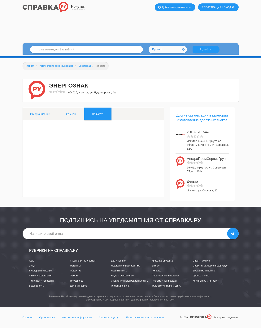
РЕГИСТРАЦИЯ (212, 7)
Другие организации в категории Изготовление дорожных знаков (202, 119)
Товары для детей (120, 287)
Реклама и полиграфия (164, 282)
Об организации (40, 115)
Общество (75, 272)
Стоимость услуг (109, 319)
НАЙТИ (207, 50)
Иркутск (78, 7)
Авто (31, 262)
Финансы (157, 272)
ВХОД (229, 7)
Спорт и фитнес (201, 262)
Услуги (32, 267)
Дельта (192, 183)
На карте (97, 115)
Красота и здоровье (162, 262)
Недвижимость (119, 272)
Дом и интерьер (78, 287)
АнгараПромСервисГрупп (207, 160)
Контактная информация (77, 319)
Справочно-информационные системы (131, 282)
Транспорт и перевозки (41, 282)
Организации (47, 319)
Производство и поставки (165, 277)
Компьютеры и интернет (206, 282)
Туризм (74, 277)
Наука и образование (122, 277)
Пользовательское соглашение (145, 319)
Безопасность (36, 287)
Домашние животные (204, 272)
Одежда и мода (201, 277)
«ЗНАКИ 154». (198, 134)
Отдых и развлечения (40, 277)
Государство (76, 282)
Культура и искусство (40, 272)
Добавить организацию (174, 7)
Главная (28, 319)
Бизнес (155, 267)
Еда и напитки (118, 262)
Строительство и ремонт (83, 262)
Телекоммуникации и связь (166, 287)
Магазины (75, 267)
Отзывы (71, 115)
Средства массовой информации (210, 267)
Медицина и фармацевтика (125, 267)
